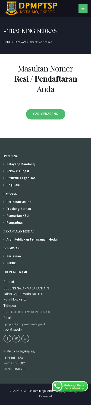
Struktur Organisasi (21, 178)
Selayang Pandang (20, 164)
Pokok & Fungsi (17, 171)
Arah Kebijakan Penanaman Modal (32, 239)
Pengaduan (15, 223)
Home (7, 42)
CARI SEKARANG (45, 114)
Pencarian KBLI (17, 216)
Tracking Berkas (18, 209)
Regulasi (13, 185)
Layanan (20, 42)
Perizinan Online (18, 202)
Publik (11, 263)
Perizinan (13, 256)
